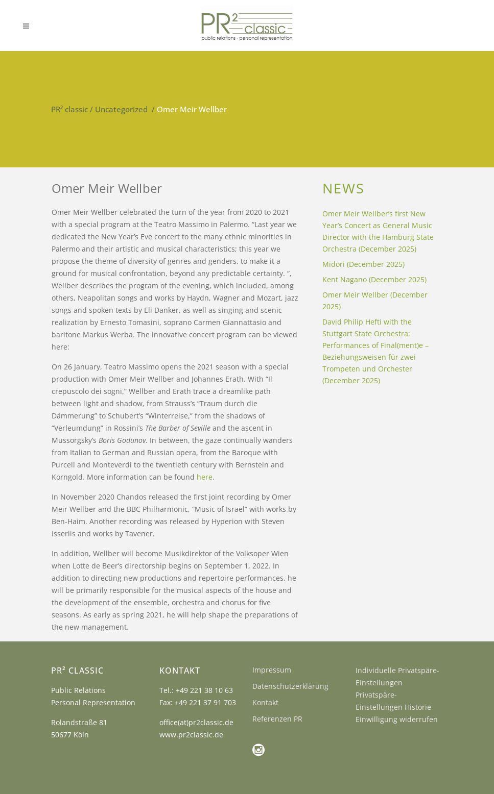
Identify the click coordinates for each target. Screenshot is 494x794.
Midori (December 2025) (363, 264)
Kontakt (265, 702)
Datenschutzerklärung (290, 686)
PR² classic (69, 109)
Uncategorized (121, 109)
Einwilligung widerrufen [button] (397, 719)
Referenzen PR (277, 719)
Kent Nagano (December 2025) (374, 279)
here (205, 477)
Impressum (271, 670)
